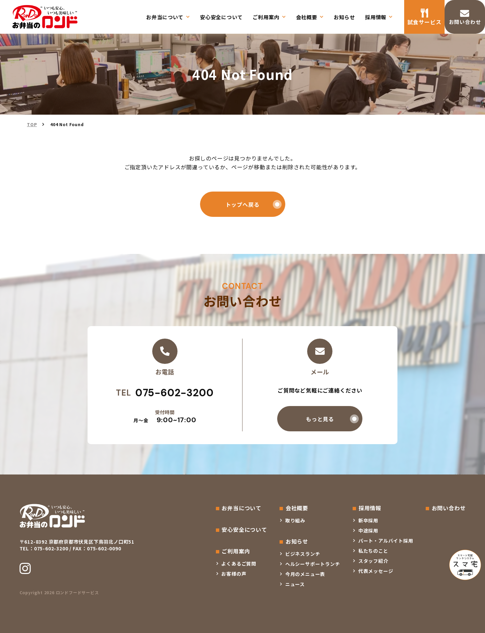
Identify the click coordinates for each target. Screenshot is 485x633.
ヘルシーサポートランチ (312, 563)
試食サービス (425, 22)
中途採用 (368, 530)
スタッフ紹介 (373, 560)
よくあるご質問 (238, 563)
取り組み (295, 520)
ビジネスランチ (302, 553)
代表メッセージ (375, 571)
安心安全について (221, 17)
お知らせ (344, 17)
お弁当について (165, 17)
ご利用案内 (266, 17)
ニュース (295, 584)
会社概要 (306, 17)
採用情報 (375, 17)
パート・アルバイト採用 (385, 540)
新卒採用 (368, 520)
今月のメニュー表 (305, 574)
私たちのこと (373, 550)
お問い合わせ (465, 22)
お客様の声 (233, 573)
